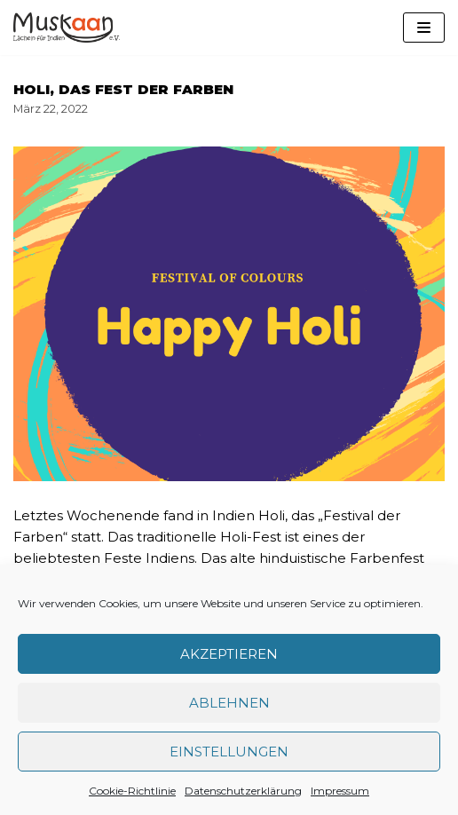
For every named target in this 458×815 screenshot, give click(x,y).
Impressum (340, 790)
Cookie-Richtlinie (132, 790)
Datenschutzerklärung (243, 790)
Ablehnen (229, 702)
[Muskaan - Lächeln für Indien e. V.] (66, 27)
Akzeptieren (229, 653)
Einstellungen (229, 751)
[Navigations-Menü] (424, 27)
